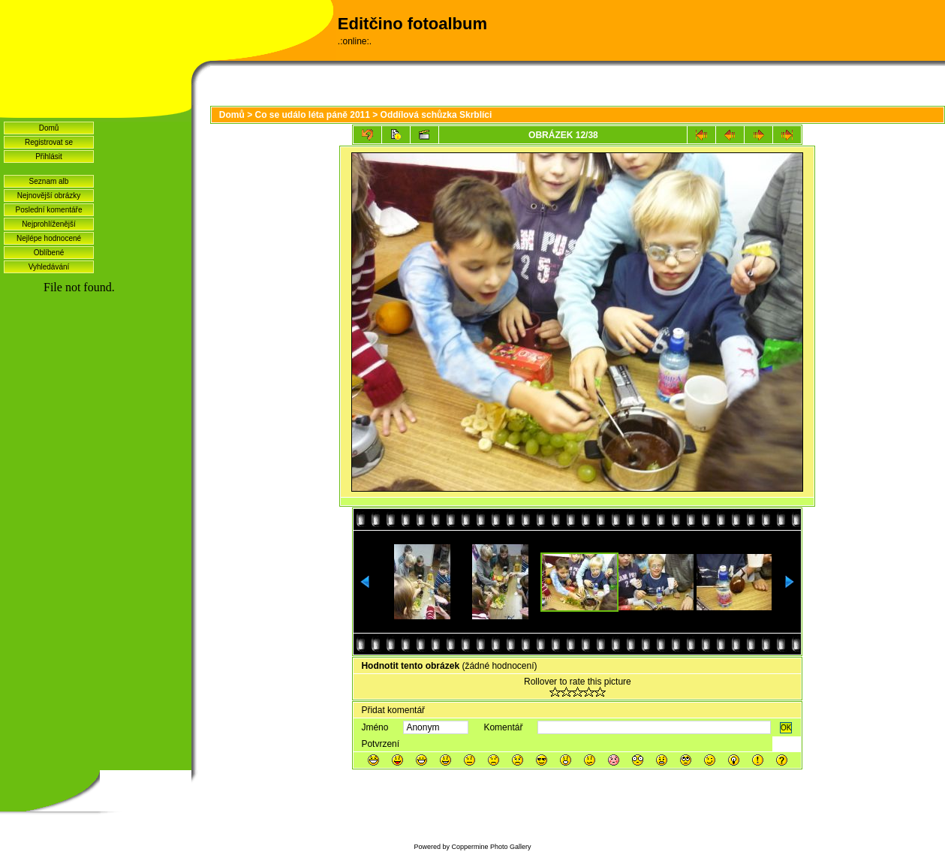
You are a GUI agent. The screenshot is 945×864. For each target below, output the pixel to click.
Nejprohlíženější (49, 224)
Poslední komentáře (49, 210)
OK (786, 728)
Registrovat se (49, 142)
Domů (49, 128)
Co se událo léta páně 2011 (312, 115)
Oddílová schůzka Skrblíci (436, 115)
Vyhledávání (49, 267)
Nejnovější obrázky (48, 195)
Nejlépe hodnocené (49, 238)
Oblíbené (49, 252)
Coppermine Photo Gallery (491, 846)
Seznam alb (49, 181)
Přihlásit (48, 156)
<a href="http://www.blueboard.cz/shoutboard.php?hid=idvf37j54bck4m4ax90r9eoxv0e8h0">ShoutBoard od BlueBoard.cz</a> (96, 481)
